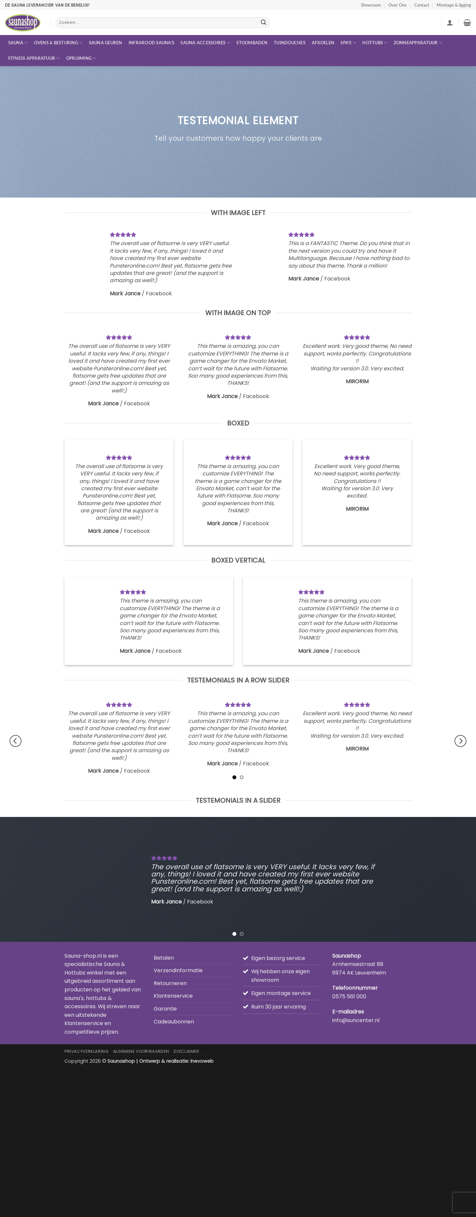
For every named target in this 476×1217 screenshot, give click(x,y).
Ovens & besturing (58, 43)
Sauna (18, 43)
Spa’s (348, 43)
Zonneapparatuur (418, 43)
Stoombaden (251, 42)
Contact (421, 5)
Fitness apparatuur (34, 58)
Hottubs (374, 43)
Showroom (371, 5)
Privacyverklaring (86, 1051)
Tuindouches (289, 42)
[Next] (460, 741)
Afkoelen (323, 42)
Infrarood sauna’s (151, 42)
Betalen (164, 958)
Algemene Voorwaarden (141, 1051)
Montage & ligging (454, 5)
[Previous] (15, 741)
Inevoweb (202, 1061)
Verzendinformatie (178, 970)
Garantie (165, 1009)
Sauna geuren (105, 42)
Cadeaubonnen (174, 1021)
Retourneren (170, 983)
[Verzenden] (263, 22)
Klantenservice (173, 996)
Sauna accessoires (205, 43)
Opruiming (81, 58)
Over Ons (397, 5)
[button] (450, 22)
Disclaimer (186, 1051)
